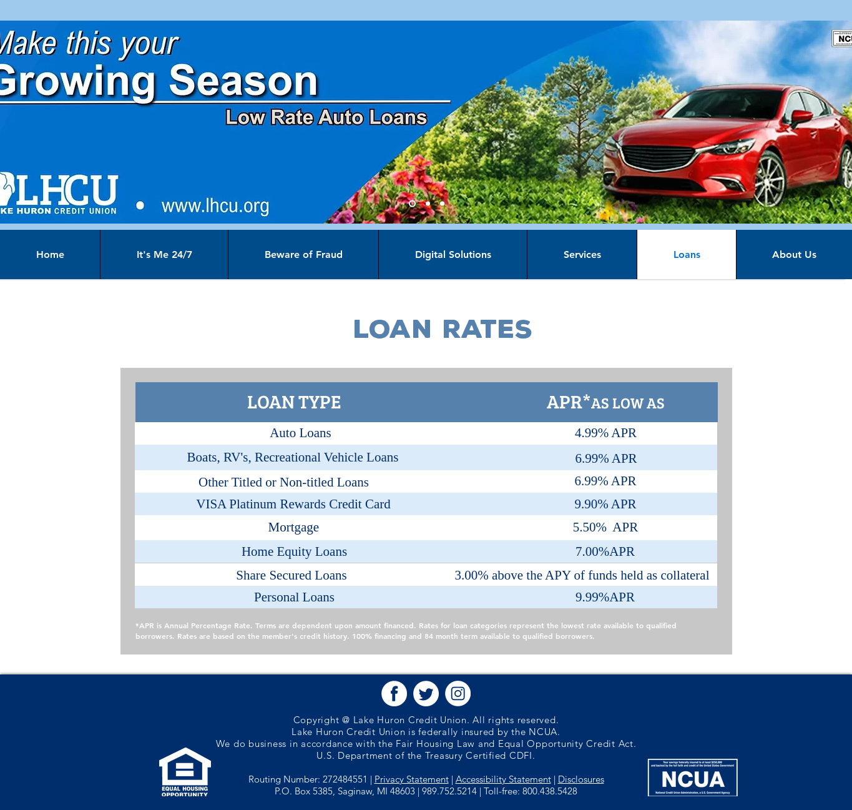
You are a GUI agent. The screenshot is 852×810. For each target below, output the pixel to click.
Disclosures (581, 779)
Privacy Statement (412, 779)
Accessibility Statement (503, 779)
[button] (394, 693)
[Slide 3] (442, 204)
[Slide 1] (412, 203)
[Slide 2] (428, 204)
